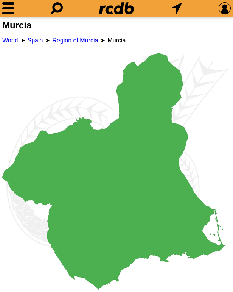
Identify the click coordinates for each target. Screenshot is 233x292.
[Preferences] (225, 8)
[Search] (57, 8)
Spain (35, 40)
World (10, 40)
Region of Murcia (75, 40)
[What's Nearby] (176, 8)
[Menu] (8, 8)
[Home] (116, 8)
